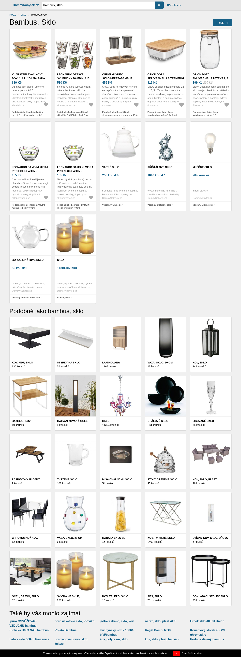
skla (60, 259)
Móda (12, 15)
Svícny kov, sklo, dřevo (210, 537)
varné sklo (110, 167)
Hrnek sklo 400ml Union (207, 621)
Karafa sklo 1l (113, 537)
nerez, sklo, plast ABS (160, 621)
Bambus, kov (21, 420)
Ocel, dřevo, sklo (25, 596)
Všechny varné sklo (112, 205)
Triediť (220, 22)
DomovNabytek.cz (26, 5)
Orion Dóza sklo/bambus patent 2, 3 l (210, 78)
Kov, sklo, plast (205, 479)
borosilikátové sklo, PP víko (74, 621)
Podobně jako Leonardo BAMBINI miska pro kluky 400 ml (73, 206)
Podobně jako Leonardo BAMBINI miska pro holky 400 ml (28, 206)
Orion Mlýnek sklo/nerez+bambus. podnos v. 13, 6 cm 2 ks (118, 78)
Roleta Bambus (65, 630)
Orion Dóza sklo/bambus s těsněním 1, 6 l (165, 78)
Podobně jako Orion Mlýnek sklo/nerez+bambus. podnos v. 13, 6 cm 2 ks (119, 115)
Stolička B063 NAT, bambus (29, 630)
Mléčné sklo (202, 167)
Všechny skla (63, 297)
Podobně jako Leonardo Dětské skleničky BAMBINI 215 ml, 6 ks (72, 113)
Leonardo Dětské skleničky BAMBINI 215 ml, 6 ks (73, 78)
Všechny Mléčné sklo (203, 205)
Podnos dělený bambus (207, 639)
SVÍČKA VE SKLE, (68, 596)
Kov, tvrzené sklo (161, 537)
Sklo (23, 15)
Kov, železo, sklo (115, 596)
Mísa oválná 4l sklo (117, 479)
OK (176, 653)
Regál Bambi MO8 (158, 630)
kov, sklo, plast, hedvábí (162, 639)
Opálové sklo (157, 420)
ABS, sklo (154, 596)
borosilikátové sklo (28, 259)
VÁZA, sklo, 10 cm (160, 362)
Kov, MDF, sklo (22, 362)
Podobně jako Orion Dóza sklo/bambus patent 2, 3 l (205, 113)
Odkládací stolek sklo (210, 596)
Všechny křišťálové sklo (159, 205)
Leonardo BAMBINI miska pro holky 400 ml (30, 169)
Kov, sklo (200, 362)
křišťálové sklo (159, 167)
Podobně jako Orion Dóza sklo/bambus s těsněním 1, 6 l (162, 113)
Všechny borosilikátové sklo (26, 297)
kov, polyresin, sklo (113, 639)
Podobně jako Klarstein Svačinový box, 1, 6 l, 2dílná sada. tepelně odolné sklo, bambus (29, 115)
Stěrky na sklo (68, 362)
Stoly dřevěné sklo (162, 479)
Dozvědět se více (192, 653)
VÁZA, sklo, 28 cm (69, 537)
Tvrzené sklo (67, 479)
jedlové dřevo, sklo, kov (117, 621)
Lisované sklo (203, 420)
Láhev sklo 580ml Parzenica (29, 639)
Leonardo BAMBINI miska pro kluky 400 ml (75, 169)
